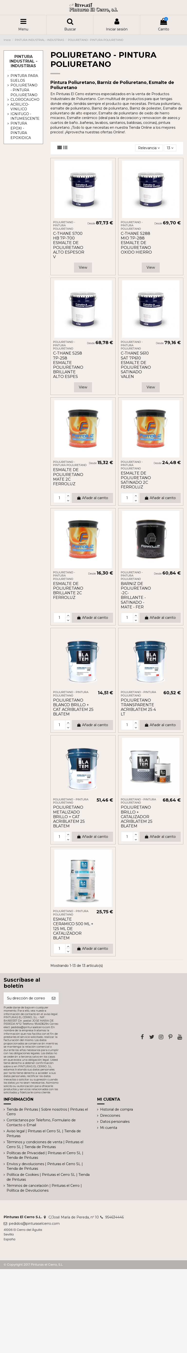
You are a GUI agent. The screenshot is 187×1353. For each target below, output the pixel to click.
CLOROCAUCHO (24, 99)
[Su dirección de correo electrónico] (26, 998)
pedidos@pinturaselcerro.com (34, 1223)
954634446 (114, 1217)
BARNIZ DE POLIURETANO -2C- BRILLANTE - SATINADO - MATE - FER (136, 595)
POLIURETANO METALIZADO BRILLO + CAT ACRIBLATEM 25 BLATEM (69, 816)
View (83, 267)
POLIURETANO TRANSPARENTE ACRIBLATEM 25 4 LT (138, 707)
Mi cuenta (108, 1127)
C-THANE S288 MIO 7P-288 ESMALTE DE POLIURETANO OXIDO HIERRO (136, 243)
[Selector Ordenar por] (149, 148)
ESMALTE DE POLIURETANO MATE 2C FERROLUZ (68, 476)
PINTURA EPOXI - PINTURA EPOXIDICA (20, 130)
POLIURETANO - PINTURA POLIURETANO (23, 90)
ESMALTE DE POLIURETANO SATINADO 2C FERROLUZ (136, 480)
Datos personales (115, 1121)
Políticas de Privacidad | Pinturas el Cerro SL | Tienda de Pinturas (45, 1155)
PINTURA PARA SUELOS (24, 78)
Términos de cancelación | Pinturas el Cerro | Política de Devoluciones (44, 1188)
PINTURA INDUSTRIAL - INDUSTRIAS (23, 61)
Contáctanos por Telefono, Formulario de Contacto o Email (41, 1122)
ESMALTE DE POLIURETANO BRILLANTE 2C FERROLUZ (68, 590)
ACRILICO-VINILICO (19, 106)
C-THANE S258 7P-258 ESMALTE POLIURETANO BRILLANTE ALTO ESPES (68, 365)
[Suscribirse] (53, 998)
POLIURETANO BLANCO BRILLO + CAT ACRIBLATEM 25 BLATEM (73, 707)
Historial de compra (116, 1109)
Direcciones (110, 1115)
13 (170, 148)
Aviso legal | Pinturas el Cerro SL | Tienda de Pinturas (44, 1133)
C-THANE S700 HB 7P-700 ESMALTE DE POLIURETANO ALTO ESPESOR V (68, 245)
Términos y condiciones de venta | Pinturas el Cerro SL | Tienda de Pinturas (45, 1144)
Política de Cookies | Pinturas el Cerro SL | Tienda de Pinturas (48, 1177)
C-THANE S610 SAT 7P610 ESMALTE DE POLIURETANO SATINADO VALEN (136, 365)
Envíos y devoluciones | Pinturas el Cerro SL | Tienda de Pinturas (45, 1166)
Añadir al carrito (92, 498)
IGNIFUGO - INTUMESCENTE (24, 116)
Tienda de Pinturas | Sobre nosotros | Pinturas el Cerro (47, 1111)
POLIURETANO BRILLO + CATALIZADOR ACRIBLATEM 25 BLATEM (136, 816)
